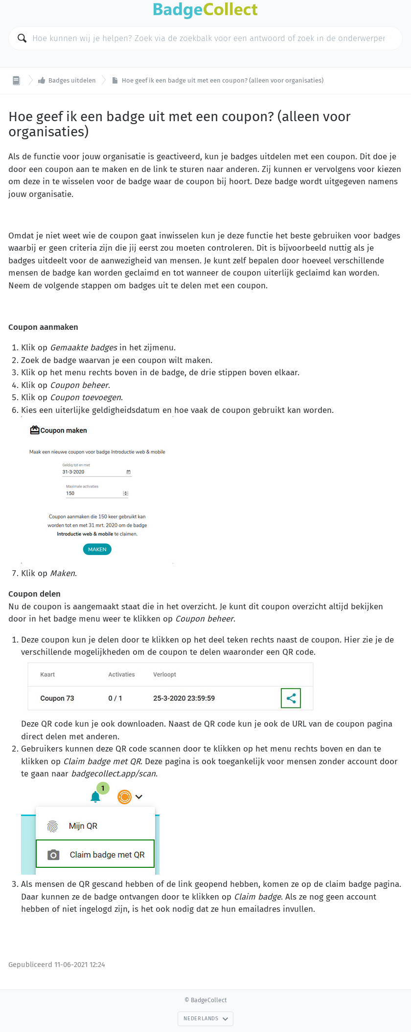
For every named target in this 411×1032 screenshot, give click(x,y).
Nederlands (205, 1018)
